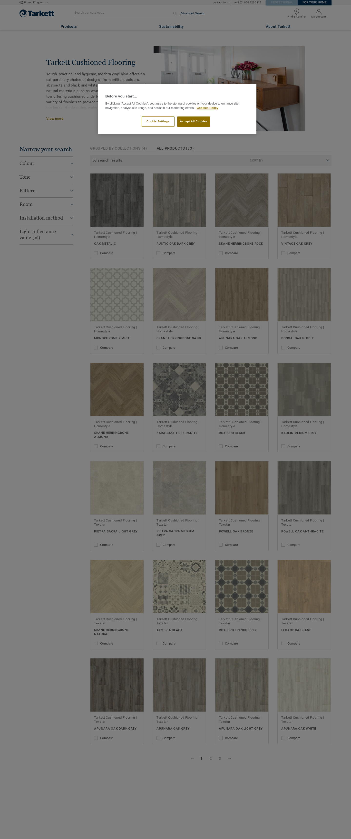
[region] (177, 109)
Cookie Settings (158, 121)
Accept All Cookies (193, 121)
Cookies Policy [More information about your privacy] (207, 108)
